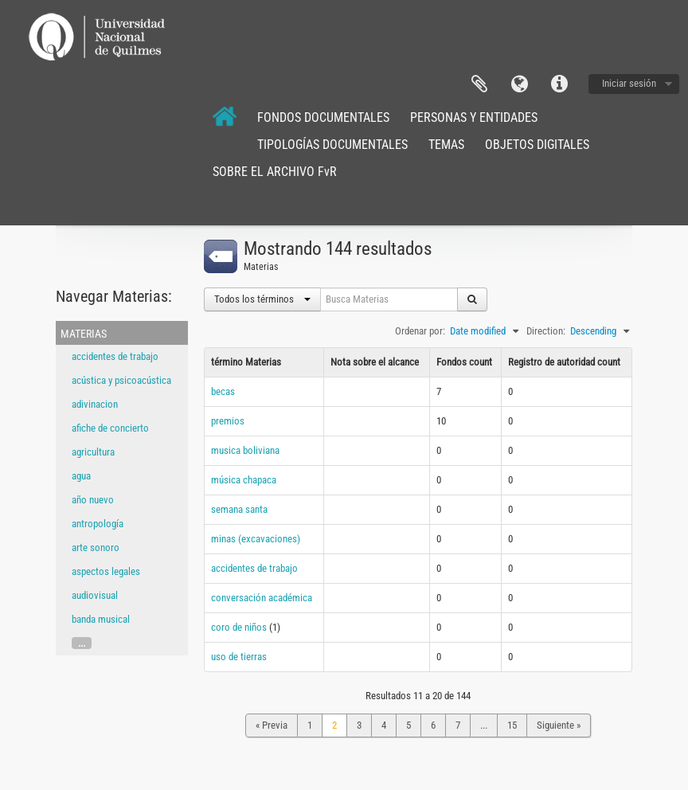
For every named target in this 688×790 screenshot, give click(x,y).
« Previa (271, 725)
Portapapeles (479, 84)
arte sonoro (95, 547)
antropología (97, 524)
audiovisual (95, 595)
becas (223, 391)
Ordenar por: (420, 331)
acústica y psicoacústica (121, 380)
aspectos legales (106, 571)
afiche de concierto (110, 428)
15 (512, 725)
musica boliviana (245, 450)
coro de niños (239, 627)
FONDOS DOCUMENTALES (323, 117)
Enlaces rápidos (559, 84)
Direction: (545, 331)
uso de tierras (239, 657)
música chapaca (243, 480)
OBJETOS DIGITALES (537, 144)
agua (81, 476)
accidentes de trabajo (115, 356)
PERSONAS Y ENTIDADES (474, 117)
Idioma (519, 84)
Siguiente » (558, 725)
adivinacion (95, 404)
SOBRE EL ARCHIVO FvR (275, 171)
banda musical (101, 619)
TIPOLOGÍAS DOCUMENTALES (332, 144)
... (81, 643)
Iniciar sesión (629, 83)
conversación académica (261, 598)
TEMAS (446, 144)
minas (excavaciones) (255, 539)
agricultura (93, 452)
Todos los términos (262, 299)
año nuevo (93, 500)
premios (227, 421)
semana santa (239, 509)
